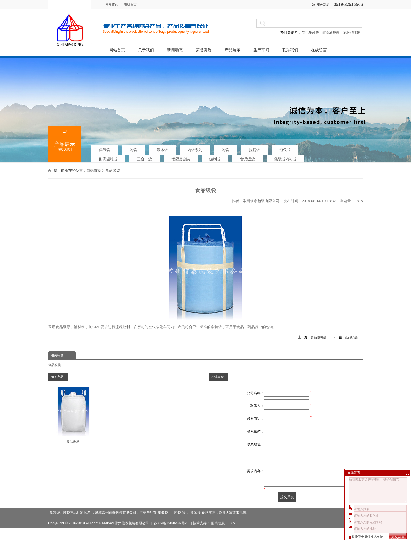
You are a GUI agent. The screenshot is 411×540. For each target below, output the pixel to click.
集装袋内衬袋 (285, 157)
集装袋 (104, 148)
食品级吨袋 (318, 337)
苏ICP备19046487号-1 (171, 522)
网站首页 (111, 4)
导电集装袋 (310, 32)
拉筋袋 (254, 148)
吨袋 (133, 148)
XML (233, 522)
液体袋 (162, 148)
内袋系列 (194, 148)
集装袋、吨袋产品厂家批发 (70, 511)
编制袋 (214, 157)
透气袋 (284, 148)
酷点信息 (218, 522)
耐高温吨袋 (331, 32)
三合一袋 (144, 157)
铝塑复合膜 (180, 157)
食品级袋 (247, 157)
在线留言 (130, 4)
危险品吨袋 (351, 32)
